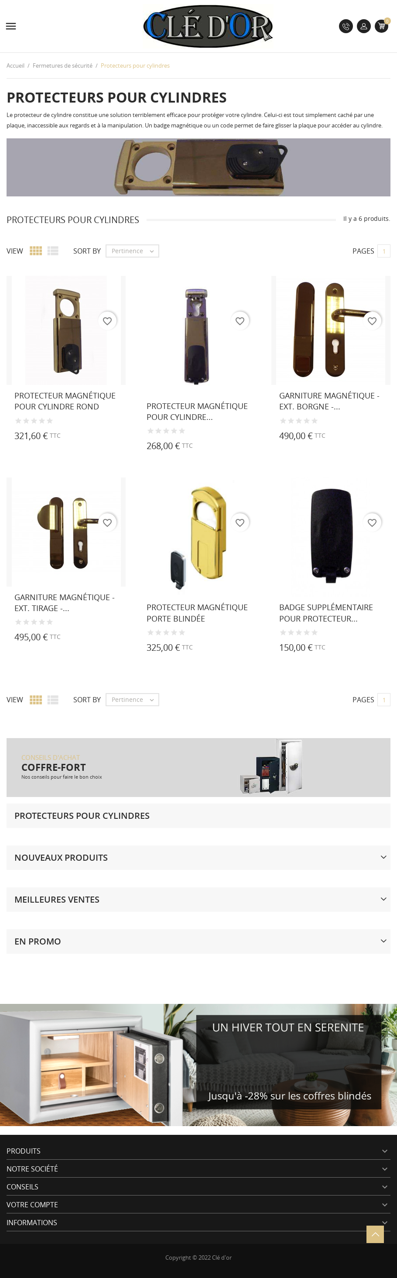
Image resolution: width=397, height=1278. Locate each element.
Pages (363, 251)
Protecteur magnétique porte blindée (197, 612)
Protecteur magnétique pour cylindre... (197, 411)
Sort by (87, 251)
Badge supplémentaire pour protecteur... (326, 612)
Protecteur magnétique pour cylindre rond (65, 401)
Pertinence (135, 251)
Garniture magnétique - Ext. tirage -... (64, 602)
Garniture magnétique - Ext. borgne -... (329, 401)
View (15, 251)
